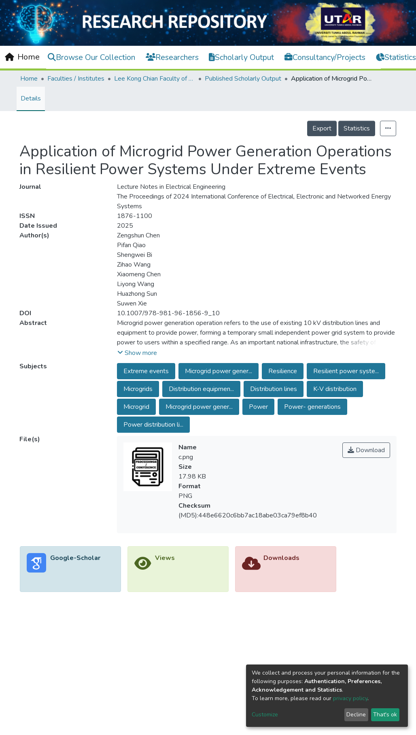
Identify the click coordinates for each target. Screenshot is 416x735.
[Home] (22, 57)
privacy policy (350, 698)
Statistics (357, 128)
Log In (393, 56)
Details (31, 98)
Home (29, 78)
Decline (356, 714)
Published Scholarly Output (243, 78)
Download (366, 450)
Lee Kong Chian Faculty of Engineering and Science (154, 78)
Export (321, 128)
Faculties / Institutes (75, 78)
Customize (265, 714)
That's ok (385, 714)
